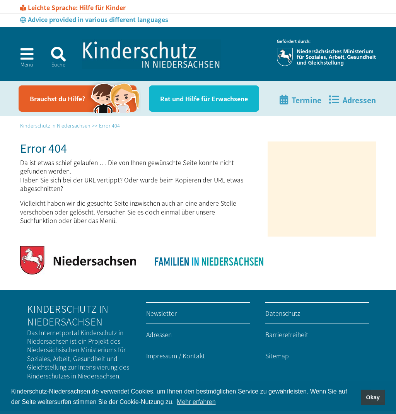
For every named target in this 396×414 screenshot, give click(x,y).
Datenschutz (282, 313)
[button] (24, 60)
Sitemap (277, 355)
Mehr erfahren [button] (196, 402)
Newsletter (161, 313)
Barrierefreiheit (286, 334)
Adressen (159, 334)
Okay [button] (372, 397)
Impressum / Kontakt (175, 355)
